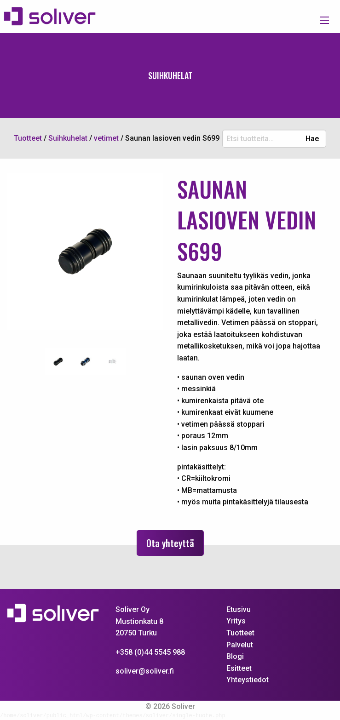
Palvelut (239, 644)
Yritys (236, 621)
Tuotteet (240, 633)
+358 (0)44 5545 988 (150, 652)
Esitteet (239, 668)
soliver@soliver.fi (144, 671)
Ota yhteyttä (170, 543)
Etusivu (238, 609)
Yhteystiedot (247, 679)
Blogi (235, 656)
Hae (312, 139)
